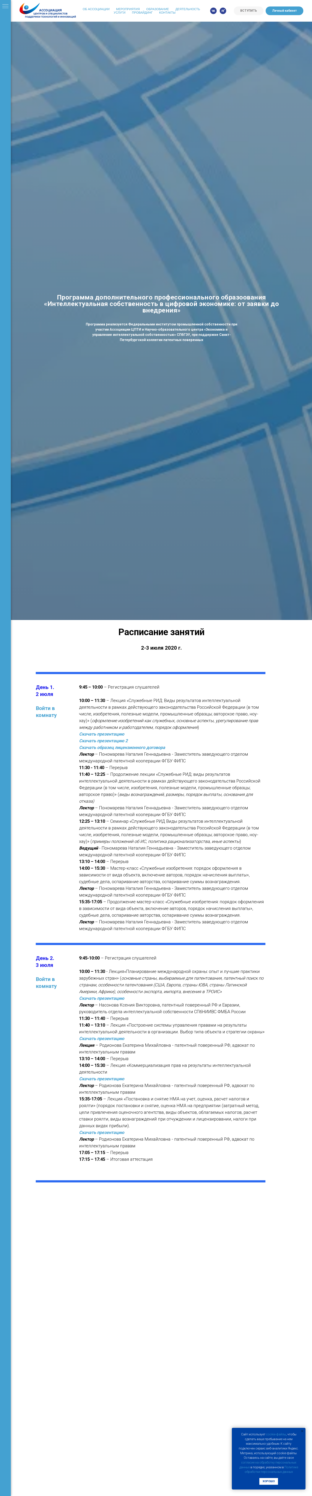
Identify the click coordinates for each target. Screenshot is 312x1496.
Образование (157, 9)
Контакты (167, 12)
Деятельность (188, 9)
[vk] (213, 11)
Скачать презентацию (101, 734)
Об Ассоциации (96, 9)
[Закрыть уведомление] (302, 1431)
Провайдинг (142, 12)
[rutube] (223, 11)
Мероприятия (128, 9)
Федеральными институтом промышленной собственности (179, 324)
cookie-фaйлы (276, 1434)
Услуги (119, 12)
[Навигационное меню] (5, 6)
